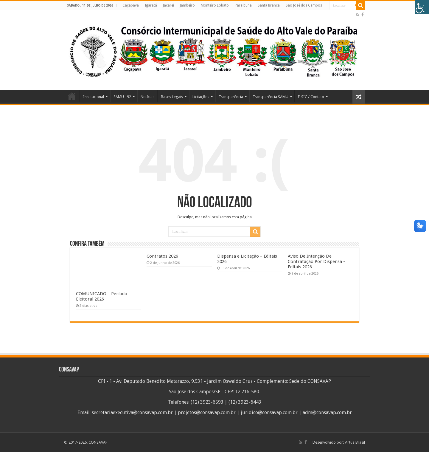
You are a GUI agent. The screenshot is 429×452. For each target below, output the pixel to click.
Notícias (147, 97)
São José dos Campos (304, 5)
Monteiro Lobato (215, 5)
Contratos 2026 (162, 256)
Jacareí (168, 5)
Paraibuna (243, 5)
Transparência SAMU (270, 97)
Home (72, 96)
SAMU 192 (122, 97)
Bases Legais (172, 97)
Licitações (200, 97)
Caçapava (130, 5)
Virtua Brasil (355, 442)
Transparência (231, 97)
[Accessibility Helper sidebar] (422, 7)
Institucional (93, 97)
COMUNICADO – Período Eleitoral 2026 (101, 296)
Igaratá (151, 5)
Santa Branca (269, 5)
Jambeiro (187, 5)
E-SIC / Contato (311, 97)
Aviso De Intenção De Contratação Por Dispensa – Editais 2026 (317, 261)
